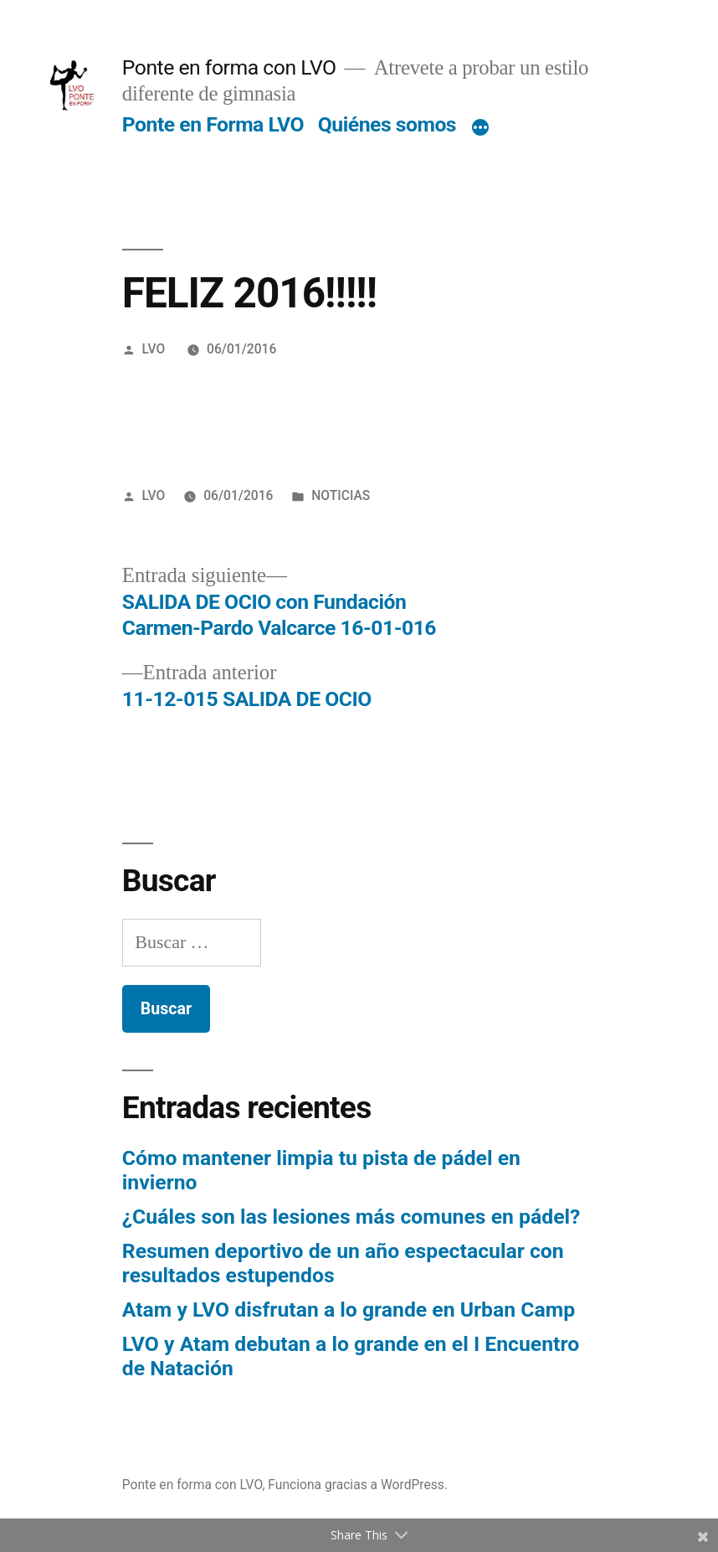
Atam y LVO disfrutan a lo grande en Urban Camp (348, 1309)
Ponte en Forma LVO (213, 124)
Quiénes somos (387, 124)
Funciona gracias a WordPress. (358, 1485)
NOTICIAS (340, 495)
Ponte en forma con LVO (229, 67)
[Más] (480, 128)
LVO (154, 349)
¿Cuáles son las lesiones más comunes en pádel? (351, 1216)
